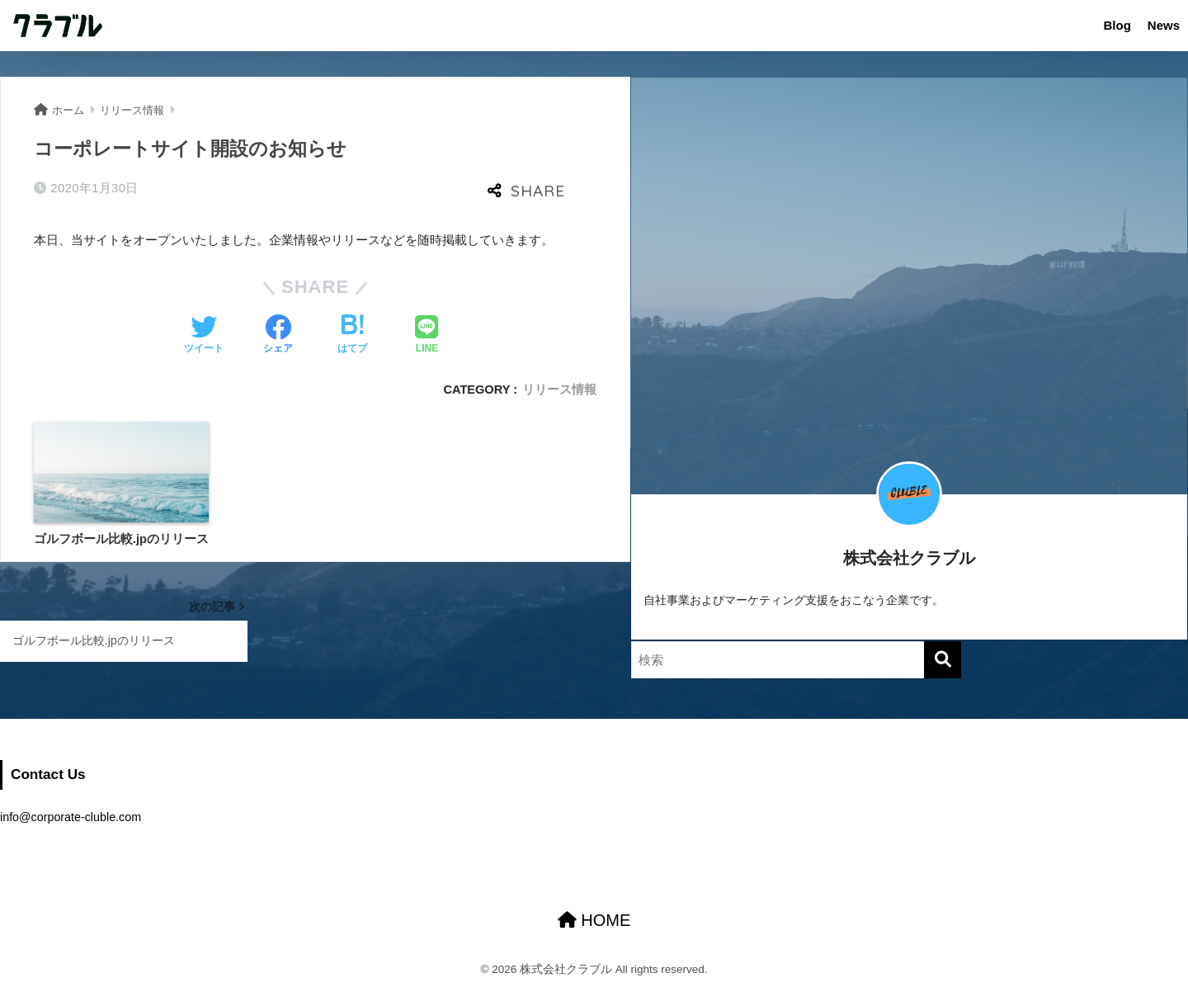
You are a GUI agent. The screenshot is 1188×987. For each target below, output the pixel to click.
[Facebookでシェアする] (278, 336)
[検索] (942, 659)
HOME (594, 920)
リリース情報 (559, 389)
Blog (1116, 25)
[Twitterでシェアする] (204, 336)
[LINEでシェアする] (426, 336)
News (1164, 25)
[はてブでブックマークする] (352, 336)
